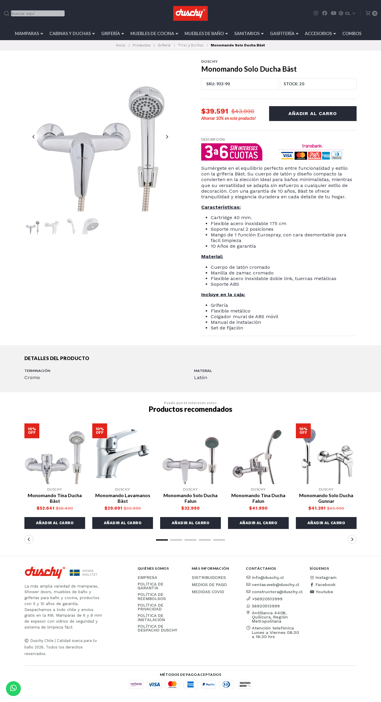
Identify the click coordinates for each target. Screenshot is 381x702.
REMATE (178, 46)
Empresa (147, 578)
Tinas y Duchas (191, 45)
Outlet (202, 46)
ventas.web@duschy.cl (272, 584)
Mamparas (29, 33)
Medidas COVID (208, 592)
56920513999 (263, 606)
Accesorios (320, 33)
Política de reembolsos (152, 597)
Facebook (322, 584)
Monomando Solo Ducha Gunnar (326, 498)
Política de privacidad (150, 607)
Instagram (323, 577)
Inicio (120, 45)
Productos (142, 45)
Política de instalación (151, 618)
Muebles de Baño (206, 33)
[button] (54, 523)
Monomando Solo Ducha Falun (190, 498)
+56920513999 (264, 599)
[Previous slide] (33, 136)
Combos (351, 33)
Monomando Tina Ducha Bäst (55, 498)
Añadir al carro (312, 113)
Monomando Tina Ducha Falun (258, 498)
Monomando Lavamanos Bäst (122, 498)
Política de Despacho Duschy (157, 628)
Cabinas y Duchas (72, 33)
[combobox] (34, 13)
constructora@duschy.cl (274, 592)
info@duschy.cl (265, 577)
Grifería (112, 33)
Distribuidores (209, 578)
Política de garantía (150, 586)
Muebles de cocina (154, 33)
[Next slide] (167, 136)
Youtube (321, 592)
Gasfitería (284, 33)
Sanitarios (249, 33)
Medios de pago (209, 585)
